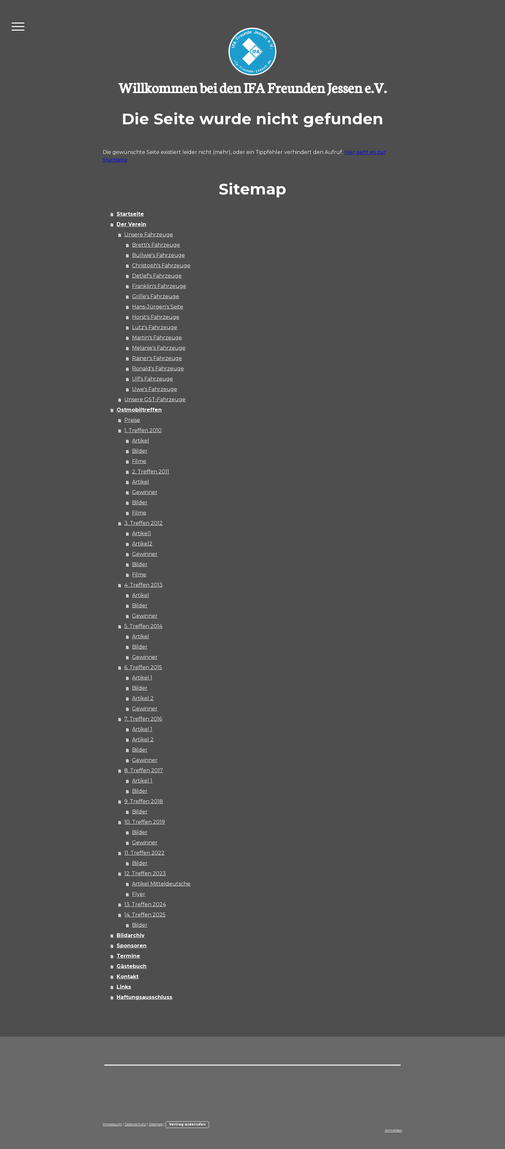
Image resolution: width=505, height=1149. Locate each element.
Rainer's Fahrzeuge (157, 358)
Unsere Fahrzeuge (148, 235)
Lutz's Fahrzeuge (154, 327)
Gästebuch (132, 966)
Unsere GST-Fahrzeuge (155, 399)
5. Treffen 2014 (143, 626)
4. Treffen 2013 (143, 585)
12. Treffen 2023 (145, 873)
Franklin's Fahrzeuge (159, 286)
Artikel (140, 441)
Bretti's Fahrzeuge (156, 245)
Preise (132, 420)
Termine (128, 956)
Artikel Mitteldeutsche (161, 884)
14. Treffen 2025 (145, 915)
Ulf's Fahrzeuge (152, 379)
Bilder (140, 451)
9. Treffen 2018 (143, 801)
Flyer (138, 894)
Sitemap (156, 1124)
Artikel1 (141, 533)
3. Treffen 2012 (143, 523)
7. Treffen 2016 (143, 719)
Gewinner (144, 492)
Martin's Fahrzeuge (157, 338)
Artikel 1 (142, 678)
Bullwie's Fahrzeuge (158, 255)
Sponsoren (132, 946)
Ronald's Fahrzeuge (158, 369)
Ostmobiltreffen (139, 410)
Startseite (130, 214)
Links (124, 987)
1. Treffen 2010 (143, 430)
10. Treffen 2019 (144, 822)
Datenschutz (135, 1124)
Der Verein (131, 224)
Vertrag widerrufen (187, 1124)
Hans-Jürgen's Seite (157, 307)
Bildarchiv (131, 935)
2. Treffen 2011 (150, 472)
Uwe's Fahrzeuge (154, 389)
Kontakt (127, 976)
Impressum (112, 1124)
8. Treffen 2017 (143, 770)
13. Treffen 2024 (145, 904)
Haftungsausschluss (144, 997)
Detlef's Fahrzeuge (157, 276)
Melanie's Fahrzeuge (159, 348)
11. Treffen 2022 (144, 853)
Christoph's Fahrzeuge (161, 265)
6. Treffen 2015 (143, 667)
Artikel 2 (143, 698)
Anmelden (393, 1130)
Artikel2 (142, 544)
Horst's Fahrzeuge (155, 317)
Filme (139, 461)
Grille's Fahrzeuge (155, 296)
